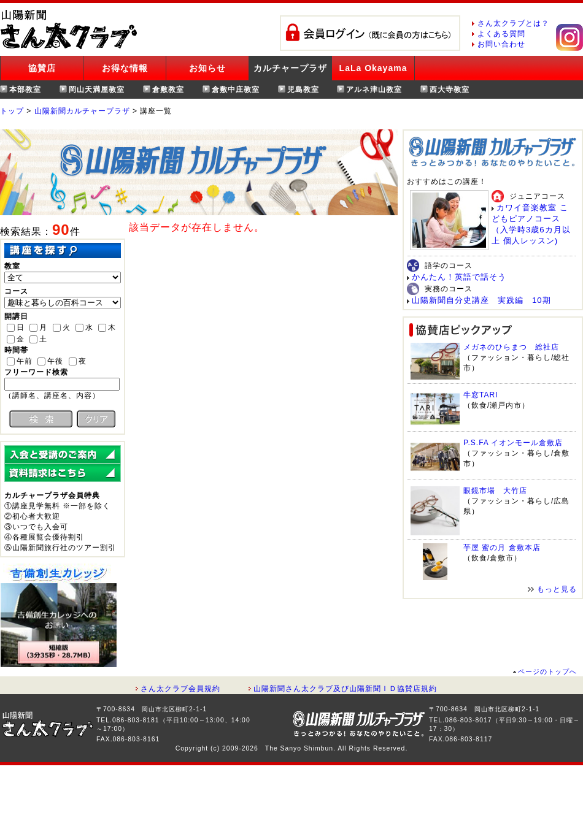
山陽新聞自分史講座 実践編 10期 (481, 300)
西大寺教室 (449, 89)
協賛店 (42, 68)
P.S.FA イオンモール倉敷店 (513, 442)
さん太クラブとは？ (513, 23)
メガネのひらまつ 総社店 (511, 347)
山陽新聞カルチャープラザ (82, 111)
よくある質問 (501, 33)
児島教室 (303, 89)
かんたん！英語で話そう (459, 276)
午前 (25, 361)
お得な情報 (125, 68)
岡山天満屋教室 (97, 89)
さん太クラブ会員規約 (180, 688)
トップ (12, 111)
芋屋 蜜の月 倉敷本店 (502, 547)
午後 (55, 361)
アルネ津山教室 (374, 89)
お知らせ (207, 68)
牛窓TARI (480, 395)
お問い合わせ (501, 44)
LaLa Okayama (373, 68)
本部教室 (25, 89)
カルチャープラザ (290, 68)
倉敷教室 (168, 89)
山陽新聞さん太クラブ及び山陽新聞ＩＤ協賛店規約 (345, 688)
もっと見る (557, 589)
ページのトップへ (547, 671)
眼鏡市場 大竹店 (495, 490)
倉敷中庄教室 (236, 89)
